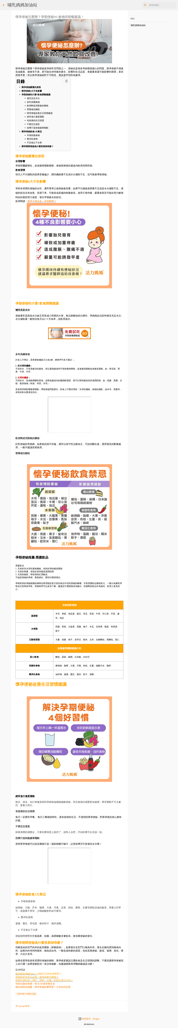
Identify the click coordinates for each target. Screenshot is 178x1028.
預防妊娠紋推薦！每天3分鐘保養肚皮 (35, 983)
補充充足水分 (33, 98)
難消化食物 (32, 139)
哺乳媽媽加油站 (22, 5)
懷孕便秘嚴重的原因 (31, 87)
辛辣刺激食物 (33, 135)
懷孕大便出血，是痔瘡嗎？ (41, 201)
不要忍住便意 (33, 124)
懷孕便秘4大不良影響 (32, 91)
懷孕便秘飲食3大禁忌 (32, 131)
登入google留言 (22, 1006)
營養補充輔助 (33, 109)
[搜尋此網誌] (162, 5)
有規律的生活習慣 (35, 120)
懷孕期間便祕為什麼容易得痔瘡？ (38, 146)
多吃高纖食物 (33, 102)
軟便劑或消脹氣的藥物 (37, 106)
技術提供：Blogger (89, 1019)
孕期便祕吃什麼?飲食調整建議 (36, 94)
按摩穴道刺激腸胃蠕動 (37, 128)
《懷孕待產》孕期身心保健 (26, 994)
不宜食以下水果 (34, 142)
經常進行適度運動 (35, 117)
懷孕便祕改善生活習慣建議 (39, 113)
